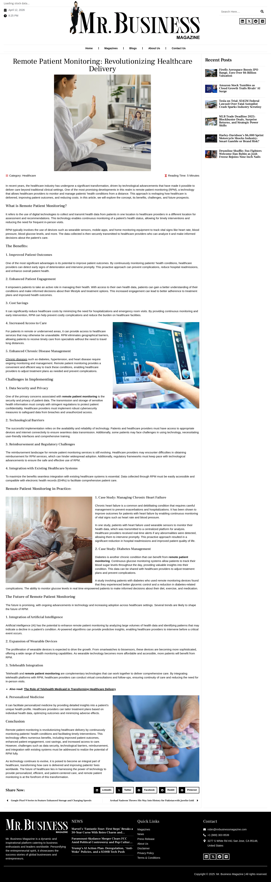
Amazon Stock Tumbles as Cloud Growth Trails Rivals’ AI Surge (239, 88)
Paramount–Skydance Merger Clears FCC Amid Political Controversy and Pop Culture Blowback (101, 840)
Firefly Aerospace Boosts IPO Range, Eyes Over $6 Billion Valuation (238, 72)
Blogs (133, 48)
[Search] (262, 11)
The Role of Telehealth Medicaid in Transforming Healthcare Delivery (70, 688)
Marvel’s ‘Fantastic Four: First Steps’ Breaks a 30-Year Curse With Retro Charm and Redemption (102, 830)
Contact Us (179, 48)
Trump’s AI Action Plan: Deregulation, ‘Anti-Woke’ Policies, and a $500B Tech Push (102, 849)
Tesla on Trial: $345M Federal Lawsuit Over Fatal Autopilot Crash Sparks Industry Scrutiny (240, 104)
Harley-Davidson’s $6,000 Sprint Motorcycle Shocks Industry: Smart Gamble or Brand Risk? (241, 138)
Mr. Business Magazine (230, 873)
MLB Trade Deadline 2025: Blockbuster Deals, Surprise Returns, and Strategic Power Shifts (238, 120)
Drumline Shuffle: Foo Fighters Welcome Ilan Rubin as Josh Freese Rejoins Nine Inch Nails (240, 154)
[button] (104, 790)
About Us (154, 48)
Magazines (111, 48)
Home (89, 48)
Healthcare (29, 175)
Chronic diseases (16, 359)
